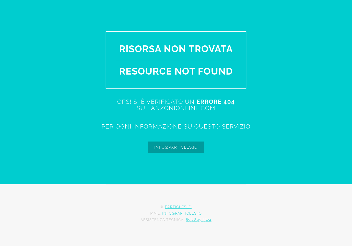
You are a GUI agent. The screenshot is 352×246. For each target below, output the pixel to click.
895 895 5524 (198, 220)
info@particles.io (176, 147)
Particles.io (178, 207)
